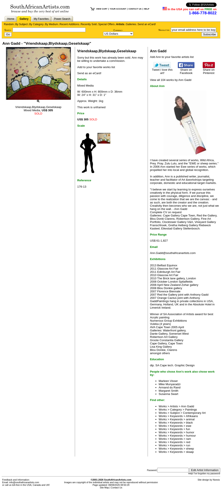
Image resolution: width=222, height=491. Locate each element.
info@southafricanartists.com (24, 482)
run (188, 445)
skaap (190, 451)
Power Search (62, 18)
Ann (134, 57)
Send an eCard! (147, 24)
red (188, 442)
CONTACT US (134, 9)
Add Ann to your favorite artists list (172, 57)
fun (188, 429)
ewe (188, 425)
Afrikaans (192, 416)
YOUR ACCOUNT (118, 9)
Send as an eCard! (89, 73)
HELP (146, 9)
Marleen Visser (168, 381)
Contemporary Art (194, 412)
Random (9, 24)
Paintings (191, 409)
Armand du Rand (170, 387)
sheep (190, 448)
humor (190, 432)
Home (10, 18)
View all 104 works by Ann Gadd (170, 80)
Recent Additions (69, 24)
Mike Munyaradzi (170, 384)
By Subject (21, 24)
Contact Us (116, 487)
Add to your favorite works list (96, 67)
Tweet (162, 70)
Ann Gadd (187, 406)
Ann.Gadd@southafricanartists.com (173, 253)
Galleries (131, 24)
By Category (36, 24)
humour (191, 435)
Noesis (216, 479)
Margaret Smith (168, 390)
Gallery (24, 18)
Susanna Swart (168, 394)
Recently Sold (89, 24)
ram (188, 438)
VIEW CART (101, 9)
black (189, 422)
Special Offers (106, 24)
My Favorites (41, 18)
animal (190, 419)
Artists (120, 24)
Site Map (104, 487)
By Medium (51, 24)
